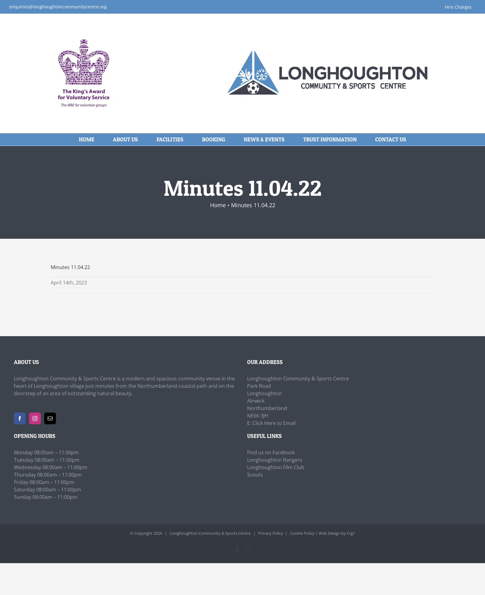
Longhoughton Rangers (274, 459)
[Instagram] (35, 418)
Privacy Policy (270, 533)
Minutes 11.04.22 (70, 267)
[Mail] (50, 418)
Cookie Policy (302, 533)
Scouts (255, 474)
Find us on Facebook (271, 452)
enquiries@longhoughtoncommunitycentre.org (58, 7)
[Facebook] (20, 418)
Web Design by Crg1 (337, 533)
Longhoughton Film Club (275, 467)
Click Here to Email (274, 423)
